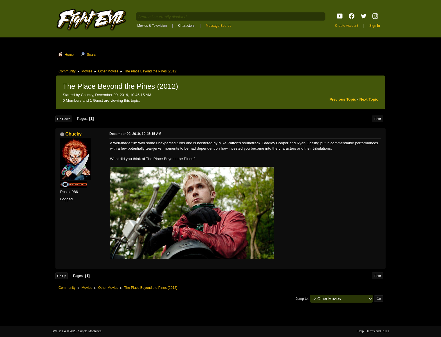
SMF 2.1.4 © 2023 (64, 331)
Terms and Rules (377, 331)
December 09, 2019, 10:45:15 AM (135, 134)
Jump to (302, 298)
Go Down (63, 119)
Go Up (61, 276)
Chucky (73, 134)
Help (360, 331)
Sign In (374, 26)
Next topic (368, 99)
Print (377, 119)
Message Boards (218, 26)
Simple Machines (89, 331)
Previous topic (342, 99)
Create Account (346, 26)
